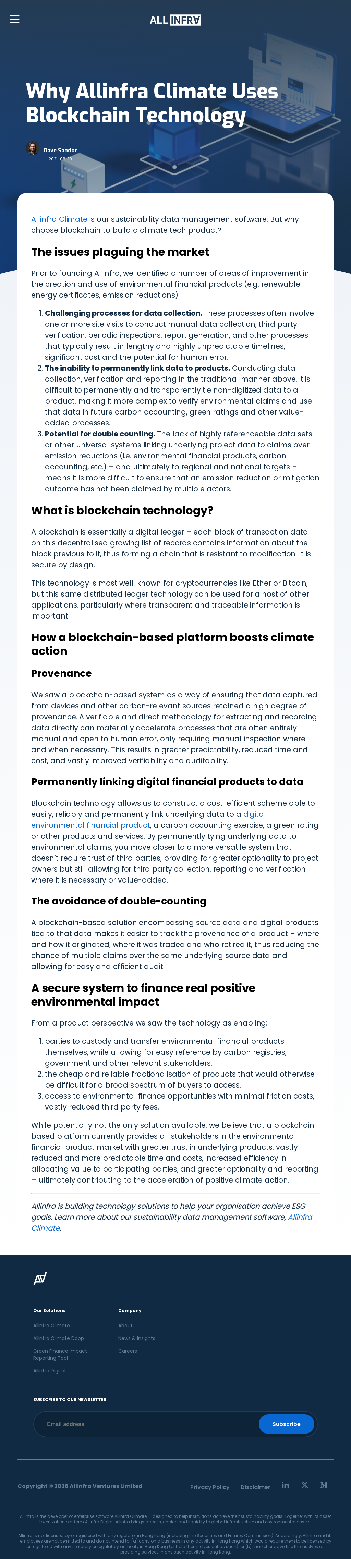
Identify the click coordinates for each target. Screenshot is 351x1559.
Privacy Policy (210, 1487)
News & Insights (136, 1338)
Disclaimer (255, 1487)
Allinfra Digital (49, 1370)
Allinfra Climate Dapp (58, 1338)
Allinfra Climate (59, 219)
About (125, 1325)
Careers (127, 1350)
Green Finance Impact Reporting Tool (60, 1354)
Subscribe (287, 1424)
